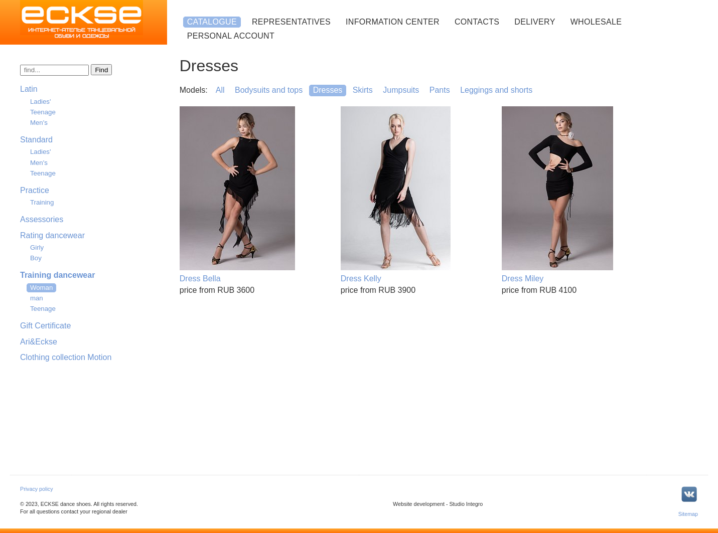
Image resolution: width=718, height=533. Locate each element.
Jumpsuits (401, 90)
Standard (36, 139)
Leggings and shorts (496, 90)
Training (42, 202)
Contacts (477, 22)
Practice (34, 190)
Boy (36, 258)
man (36, 298)
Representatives (291, 22)
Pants (439, 90)
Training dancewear (57, 275)
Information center (393, 22)
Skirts (363, 90)
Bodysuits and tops (269, 90)
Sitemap (688, 514)
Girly (37, 247)
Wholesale (596, 22)
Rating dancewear (52, 235)
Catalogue (212, 22)
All (220, 90)
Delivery (534, 22)
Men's (39, 122)
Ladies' (40, 101)
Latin (29, 89)
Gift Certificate (45, 325)
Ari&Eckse (38, 341)
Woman (41, 287)
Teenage (43, 112)
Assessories (41, 219)
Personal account (230, 36)
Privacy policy (36, 489)
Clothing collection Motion (65, 357)
